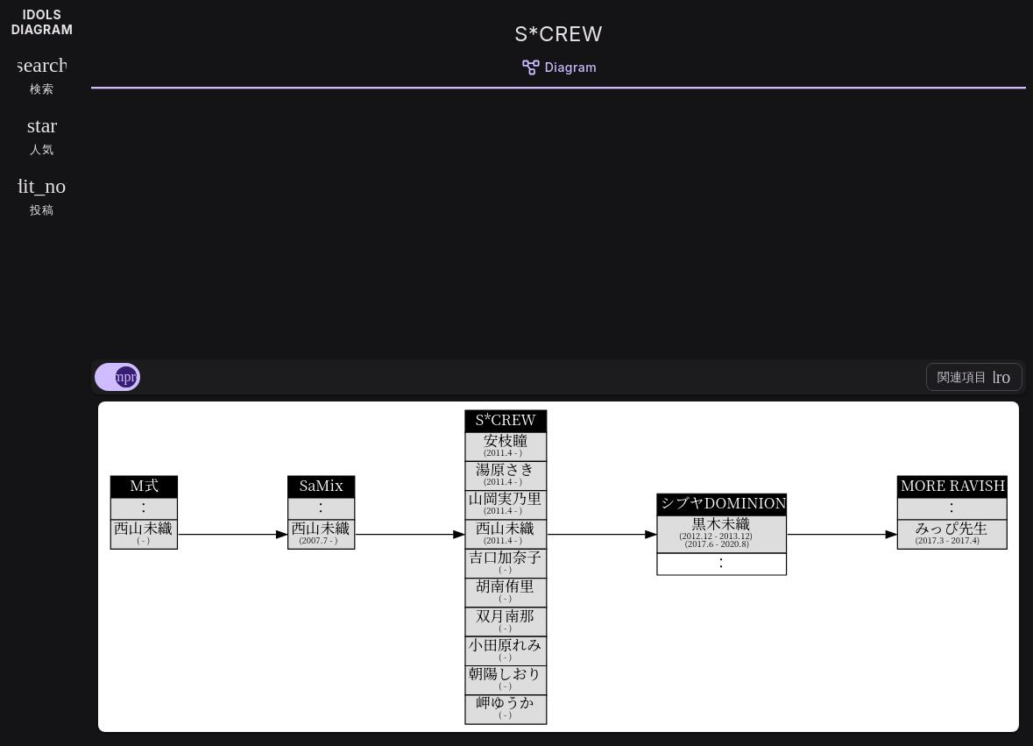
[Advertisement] (558, 221)
